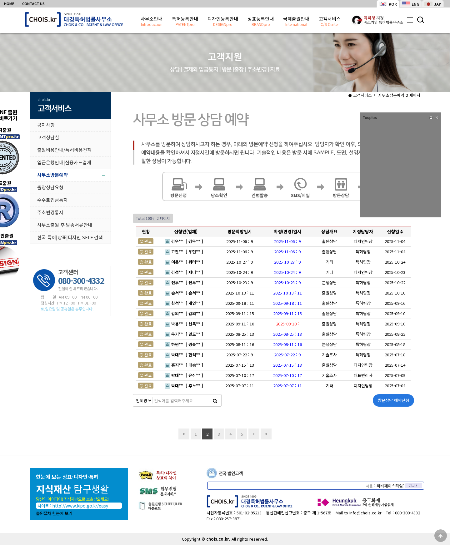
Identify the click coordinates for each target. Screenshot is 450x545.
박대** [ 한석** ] (184, 355)
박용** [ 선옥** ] (184, 324)
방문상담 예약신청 (393, 400)
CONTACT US (33, 3)
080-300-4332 (407, 513)
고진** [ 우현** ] (184, 252)
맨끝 (266, 434)
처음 (183, 434)
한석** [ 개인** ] (184, 303)
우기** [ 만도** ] (184, 334)
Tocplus (370, 118)
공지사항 (46, 124)
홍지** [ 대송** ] (184, 365)
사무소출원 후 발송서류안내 (64, 224)
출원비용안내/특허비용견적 (64, 149)
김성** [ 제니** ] (184, 272)
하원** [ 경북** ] (184, 344)
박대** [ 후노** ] (184, 386)
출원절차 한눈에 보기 (54, 513)
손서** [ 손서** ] (184, 293)
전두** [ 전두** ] (184, 282)
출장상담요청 (50, 187)
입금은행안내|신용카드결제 (64, 162)
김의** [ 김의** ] (184, 313)
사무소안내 (151, 21)
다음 (253, 434)
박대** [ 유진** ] (184, 375)
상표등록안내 (261, 21)
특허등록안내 (185, 21)
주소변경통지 (50, 212)
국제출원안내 (296, 21)
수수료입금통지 (52, 199)
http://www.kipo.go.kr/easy (80, 506)
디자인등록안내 (223, 21)
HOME (9, 3)
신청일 (395, 231)
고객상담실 (48, 137)
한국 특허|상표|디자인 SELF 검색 (70, 237)
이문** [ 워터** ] (184, 262)
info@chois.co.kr (365, 513)
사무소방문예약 (52, 174)
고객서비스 (330, 21)
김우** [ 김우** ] (184, 241)
